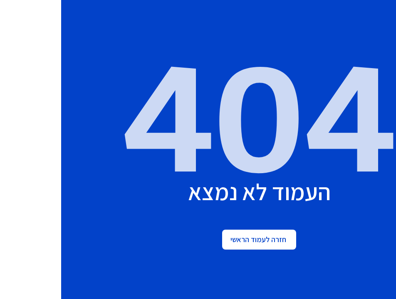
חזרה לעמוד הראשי (197, 239)
